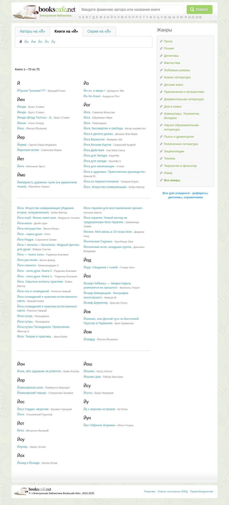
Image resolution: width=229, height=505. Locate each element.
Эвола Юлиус (51, 228)
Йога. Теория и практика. (34, 336)
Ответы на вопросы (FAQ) (173, 491)
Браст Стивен (36, 106)
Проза (168, 41)
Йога (87, 112)
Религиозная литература (181, 144)
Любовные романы (177, 70)
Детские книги (173, 84)
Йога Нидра (25, 239)
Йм (33, 41)
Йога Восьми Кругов (97, 144)
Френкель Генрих (130, 287)
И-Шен (120, 166)
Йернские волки (28, 150)
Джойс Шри (40, 223)
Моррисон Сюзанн (69, 217)
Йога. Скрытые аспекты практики (40, 281)
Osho (47, 234)
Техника (169, 158)
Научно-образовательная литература (181, 127)
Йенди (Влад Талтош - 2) (34, 117)
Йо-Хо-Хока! (92, 96)
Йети (20, 166)
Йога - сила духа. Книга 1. (35, 276)
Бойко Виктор (136, 187)
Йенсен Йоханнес (36, 128)
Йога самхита (26, 265)
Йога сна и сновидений (33, 291)
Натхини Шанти (93, 212)
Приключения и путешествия (184, 92)
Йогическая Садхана (98, 241)
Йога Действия (94, 150)
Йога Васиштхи (94, 139)
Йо (40, 41)
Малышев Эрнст (35, 166)
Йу (54, 41)
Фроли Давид (47, 260)
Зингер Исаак (49, 463)
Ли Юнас (122, 409)
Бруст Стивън (36, 112)
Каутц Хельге (104, 371)
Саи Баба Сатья (115, 150)
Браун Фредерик (104, 393)
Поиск (202, 9)
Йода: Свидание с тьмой (100, 267)
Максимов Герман (39, 186)
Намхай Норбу (35, 301)
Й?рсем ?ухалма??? (31, 90)
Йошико (89, 371)
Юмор (168, 173)
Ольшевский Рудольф (39, 414)
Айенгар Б (23, 331)
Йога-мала (24, 223)
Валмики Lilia (114, 139)
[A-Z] (191, 17)
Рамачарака (99, 123)
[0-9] (198, 17)
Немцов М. (110, 297)
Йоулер (22, 446)
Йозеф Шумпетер (96, 302)
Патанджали (42, 316)
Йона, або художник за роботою (39, 371)
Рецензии (149, 491)
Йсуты (88, 392)
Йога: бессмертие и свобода (103, 128)
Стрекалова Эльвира (60, 393)
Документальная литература (184, 99)
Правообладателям (201, 491)
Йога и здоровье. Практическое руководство (114, 171)
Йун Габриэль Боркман (99, 425)
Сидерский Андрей (124, 144)
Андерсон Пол (111, 96)
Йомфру (89, 339)
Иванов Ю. (90, 176)
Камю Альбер (71, 371)
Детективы (171, 55)
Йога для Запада (95, 155)
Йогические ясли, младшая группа (107, 247)
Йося (20, 414)
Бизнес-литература (177, 77)
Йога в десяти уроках (98, 134)
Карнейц (114, 155)
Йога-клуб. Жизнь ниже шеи (36, 217)
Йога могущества (29, 228)
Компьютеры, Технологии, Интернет (182, 116)
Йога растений (27, 260)
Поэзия (169, 48)
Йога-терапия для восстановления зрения (113, 208)
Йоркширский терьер (31, 392)
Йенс (20, 128)
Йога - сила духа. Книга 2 (34, 270)
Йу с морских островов (99, 409)
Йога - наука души (29, 234)
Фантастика (172, 63)
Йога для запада (95, 161)
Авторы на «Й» (32, 31)
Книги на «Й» (66, 31)
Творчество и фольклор (180, 165)
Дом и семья (172, 106)
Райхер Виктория (113, 376)
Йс (47, 41)
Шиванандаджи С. (48, 265)
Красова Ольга (118, 302)
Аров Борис (61, 336)
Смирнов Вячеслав (103, 112)
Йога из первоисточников (101, 181)
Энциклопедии (174, 151)
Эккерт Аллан (38, 446)
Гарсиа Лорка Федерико (43, 144)
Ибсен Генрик (125, 425)
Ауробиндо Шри (123, 241)
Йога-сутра (24, 316)
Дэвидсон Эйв (115, 90)
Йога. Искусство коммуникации (105, 187)
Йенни (21, 123)
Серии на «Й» (99, 31)
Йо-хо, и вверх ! (94, 90)
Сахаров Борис (130, 181)
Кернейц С (115, 161)
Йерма (21, 144)
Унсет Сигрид (36, 123)
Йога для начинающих (99, 166)
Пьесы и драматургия (179, 136)
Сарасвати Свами (45, 239)
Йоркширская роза (30, 387)
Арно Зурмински (124, 323)
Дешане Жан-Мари (126, 134)
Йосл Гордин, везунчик (33, 409)
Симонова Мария (51, 150)
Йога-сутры (25, 321)
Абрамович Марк (102, 117)
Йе (27, 41)
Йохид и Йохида (28, 463)
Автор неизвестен (135, 128)
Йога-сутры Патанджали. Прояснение (43, 327)
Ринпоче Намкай (61, 291)
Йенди (21, 106)
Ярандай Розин (56, 90)
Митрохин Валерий (37, 430)
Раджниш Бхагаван (57, 254)
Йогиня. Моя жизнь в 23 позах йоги (108, 231)
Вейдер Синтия (42, 249)
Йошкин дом (92, 376)
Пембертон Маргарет (57, 387)
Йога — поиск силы (30, 254)
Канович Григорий (61, 409)
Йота (20, 430)
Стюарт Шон (127, 267)
